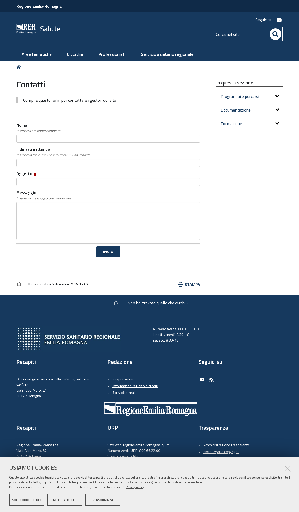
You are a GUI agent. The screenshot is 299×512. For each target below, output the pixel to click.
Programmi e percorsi (250, 96)
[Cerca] (275, 34)
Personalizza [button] (103, 500)
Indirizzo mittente (53, 152)
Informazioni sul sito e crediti (135, 386)
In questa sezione (234, 82)
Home (19, 67)
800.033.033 (188, 329)
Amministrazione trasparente (226, 445)
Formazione (250, 123)
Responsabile (122, 379)
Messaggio (44, 195)
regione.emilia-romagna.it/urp (146, 445)
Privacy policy (135, 487)
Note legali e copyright (221, 451)
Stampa (189, 284)
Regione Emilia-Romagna (39, 6)
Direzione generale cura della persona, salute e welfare (52, 381)
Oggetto (26, 173)
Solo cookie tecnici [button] (26, 500)
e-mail (130, 392)
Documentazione (250, 110)
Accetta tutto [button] (65, 500)
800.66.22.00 (149, 450)
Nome (38, 128)
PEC (136, 456)
